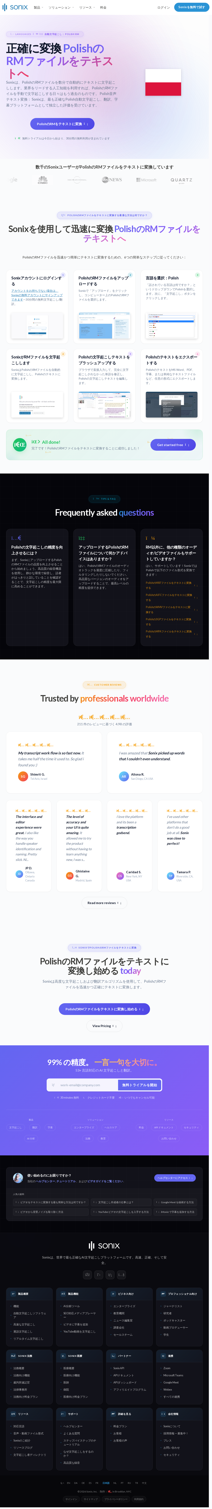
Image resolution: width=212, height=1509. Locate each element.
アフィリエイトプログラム (129, 1390)
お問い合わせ (171, 1448)
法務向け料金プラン (25, 1397)
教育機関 (118, 1314)
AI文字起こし (91, 1258)
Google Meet (171, 1383)
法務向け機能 (21, 1376)
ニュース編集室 (123, 1321)
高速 (138, 1258)
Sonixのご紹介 (21, 1441)
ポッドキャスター (174, 1321)
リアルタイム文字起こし (28, 1339)
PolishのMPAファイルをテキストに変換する (172, 634)
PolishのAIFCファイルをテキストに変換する (172, 597)
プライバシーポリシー (116, 1499)
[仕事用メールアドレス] (88, 1085)
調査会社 (118, 1328)
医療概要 (68, 1368)
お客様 (117, 1434)
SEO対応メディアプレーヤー (79, 1316)
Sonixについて (171, 1427)
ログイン (163, 7)
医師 (66, 1383)
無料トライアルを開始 (139, 1085)
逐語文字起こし (23, 1332)
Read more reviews (104, 903)
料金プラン (120, 1427)
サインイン (71, 1499)
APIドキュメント (123, 1376)
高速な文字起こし (24, 1325)
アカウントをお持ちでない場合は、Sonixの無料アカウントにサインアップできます (37, 295)
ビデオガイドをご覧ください (105, 1181)
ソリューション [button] (60, 7)
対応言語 (18, 1427)
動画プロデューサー (175, 1328)
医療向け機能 (71, 1376)
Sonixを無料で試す (191, 7)
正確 (148, 1258)
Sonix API (118, 1368)
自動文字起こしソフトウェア (29, 1316)
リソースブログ (23, 1448)
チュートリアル (66, 1181)
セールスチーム (123, 1335)
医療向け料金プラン (75, 1397)
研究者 (167, 1314)
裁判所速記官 (21, 1383)
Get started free (173, 445)
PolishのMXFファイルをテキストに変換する (172, 585)
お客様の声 (120, 1441)
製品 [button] (37, 7)
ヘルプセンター (45, 1181)
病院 (66, 1390)
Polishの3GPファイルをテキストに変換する (172, 622)
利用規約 (139, 1499)
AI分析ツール (71, 1306)
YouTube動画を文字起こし (79, 1332)
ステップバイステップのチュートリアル (79, 1443)
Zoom (166, 1368)
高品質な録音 (71, 1463)
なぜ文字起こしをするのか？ (78, 1454)
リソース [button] (85, 7)
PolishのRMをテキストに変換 (62, 124)
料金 (103, 7)
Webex (167, 1390)
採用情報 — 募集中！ (175, 1434)
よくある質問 (71, 1434)
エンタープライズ (124, 1306)
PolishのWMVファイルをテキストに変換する (172, 610)
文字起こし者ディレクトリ (29, 1455)
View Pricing (104, 1026)
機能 (16, 1306)
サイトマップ (91, 1499)
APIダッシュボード (125, 1383)
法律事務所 (20, 1390)
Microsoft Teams (173, 1376)
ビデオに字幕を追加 (75, 1325)
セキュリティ (171, 1455)
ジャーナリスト (173, 1306)
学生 (166, 1335)
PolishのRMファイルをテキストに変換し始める (105, 1009)
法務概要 (18, 1368)
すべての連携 (171, 1397)
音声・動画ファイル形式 (28, 1434)
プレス (167, 1441)
